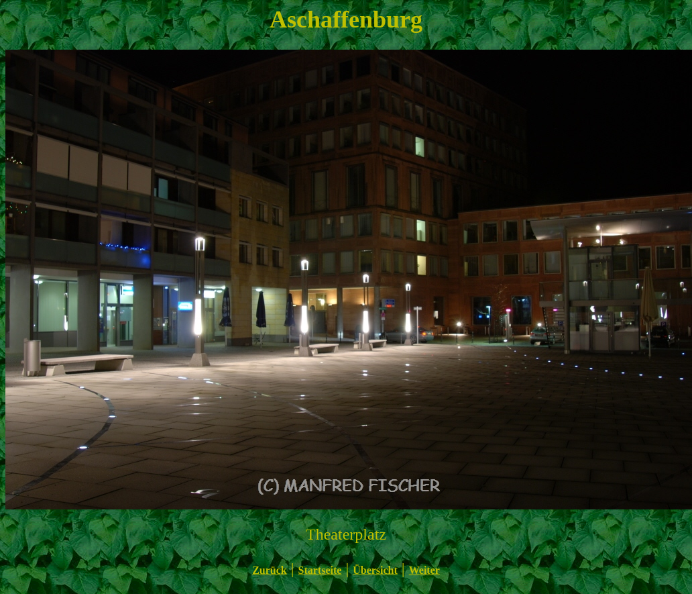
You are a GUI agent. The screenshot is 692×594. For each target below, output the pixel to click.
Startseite (320, 570)
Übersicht (375, 570)
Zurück (269, 570)
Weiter (424, 570)
